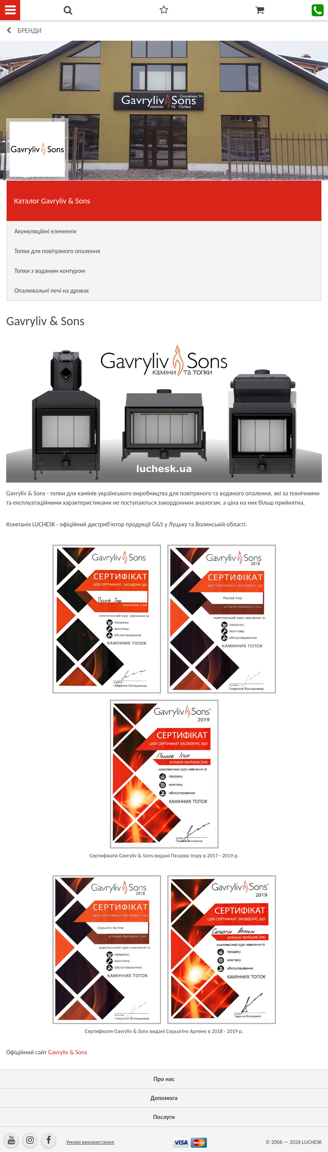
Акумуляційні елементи (45, 231)
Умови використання (90, 1142)
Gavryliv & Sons (67, 1052)
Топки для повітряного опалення (57, 251)
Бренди (29, 30)
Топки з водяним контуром (49, 270)
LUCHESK (312, 1142)
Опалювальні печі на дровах (51, 290)
